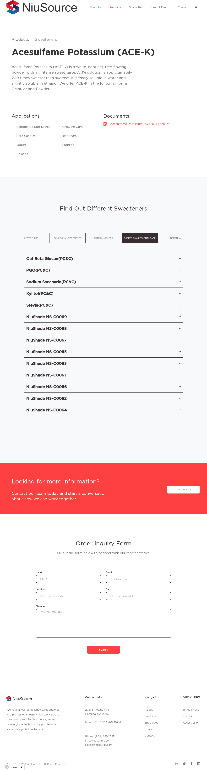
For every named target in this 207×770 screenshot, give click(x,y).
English (11, 767)
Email (109, 572)
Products (115, 7)
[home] (41, 7)
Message (40, 606)
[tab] (31, 238)
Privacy (187, 716)
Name (39, 572)
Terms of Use (191, 709)
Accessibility (191, 722)
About (149, 709)
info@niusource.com (98, 740)
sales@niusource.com (98, 744)
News (148, 729)
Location (40, 589)
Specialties (135, 7)
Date (108, 589)
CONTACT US (183, 489)
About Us (95, 7)
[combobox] (14, 767)
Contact (183, 7)
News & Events (160, 7)
